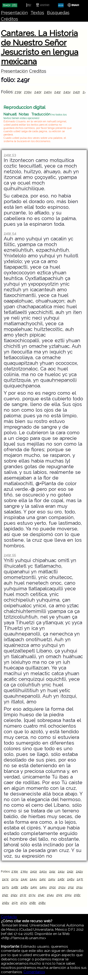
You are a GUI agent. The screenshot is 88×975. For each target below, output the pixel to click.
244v (33, 879)
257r (15, 903)
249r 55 (10, 555)
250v (61, 887)
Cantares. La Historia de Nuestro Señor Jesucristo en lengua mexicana (39, 47)
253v (32, 895)
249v (43, 887)
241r (57, 92)
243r (5, 879)
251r (71, 887)
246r (61, 879)
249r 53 (10, 155)
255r (59, 895)
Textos (37, 12)
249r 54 (10, 233)
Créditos (9, 18)
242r (76, 92)
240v (48, 92)
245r (42, 879)
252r (5, 895)
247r (80, 879)
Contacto (9, 917)
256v (5, 903)
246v (70, 879)
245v (51, 879)
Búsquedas (58, 12)
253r (23, 895)
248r (14, 887)
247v (5, 887)
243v (14, 879)
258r (32, 903)
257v (23, 903)
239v (28, 92)
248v (24, 887)
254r (41, 895)
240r (38, 92)
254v (50, 895)
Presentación (14, 12)
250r (52, 887)
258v (42, 903)
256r (77, 895)
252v (14, 895)
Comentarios (34, 972)
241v (67, 92)
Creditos (37, 71)
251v (79, 887)
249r (34, 887)
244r (24, 879)
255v (68, 895)
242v (79, 871)
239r (18, 92)
